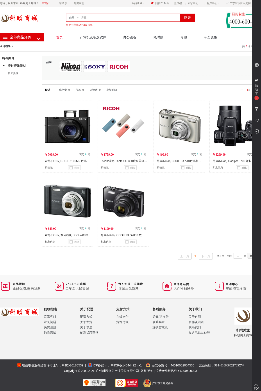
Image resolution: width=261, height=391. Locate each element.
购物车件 (162, 3)
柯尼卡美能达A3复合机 (79, 25)
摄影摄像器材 (16, 66)
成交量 (63, 89)
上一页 (184, 256)
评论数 (94, 89)
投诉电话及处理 (199, 332)
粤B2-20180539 (72, 365)
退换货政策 (160, 327)
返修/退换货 (160, 316)
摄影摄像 (13, 73)
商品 (71, 17)
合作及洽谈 (196, 322)
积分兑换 (210, 37)
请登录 (63, 3)
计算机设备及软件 (93, 37)
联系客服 (50, 316)
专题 (184, 37)
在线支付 (122, 316)
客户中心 (213, 3)
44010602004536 (182, 365)
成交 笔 (84, 154)
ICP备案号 (100, 365)
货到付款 (122, 322)
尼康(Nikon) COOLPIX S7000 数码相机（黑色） (131, 235)
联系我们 (195, 327)
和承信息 (218, 167)
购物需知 (50, 332)
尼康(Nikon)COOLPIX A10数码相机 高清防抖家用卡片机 (192, 161)
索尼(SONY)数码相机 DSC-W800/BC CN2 (71, 235)
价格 (78, 89)
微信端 (178, 3)
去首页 (46, 3)
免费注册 (79, 3)
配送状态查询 (89, 332)
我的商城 (138, 3)
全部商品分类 (20, 37)
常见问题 (50, 322)
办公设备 (129, 37)
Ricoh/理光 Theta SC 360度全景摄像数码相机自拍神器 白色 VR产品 (144, 161)
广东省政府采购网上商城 (244, 3)
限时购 (158, 37)
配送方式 (86, 316)
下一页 (205, 256)
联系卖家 (158, 322)
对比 (74, 167)
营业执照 (221, 365)
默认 (47, 89)
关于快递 (86, 327)
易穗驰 (49, 167)
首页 (59, 37)
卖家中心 (194, 3)
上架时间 (111, 89)
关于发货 (86, 322)
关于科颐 (195, 316)
